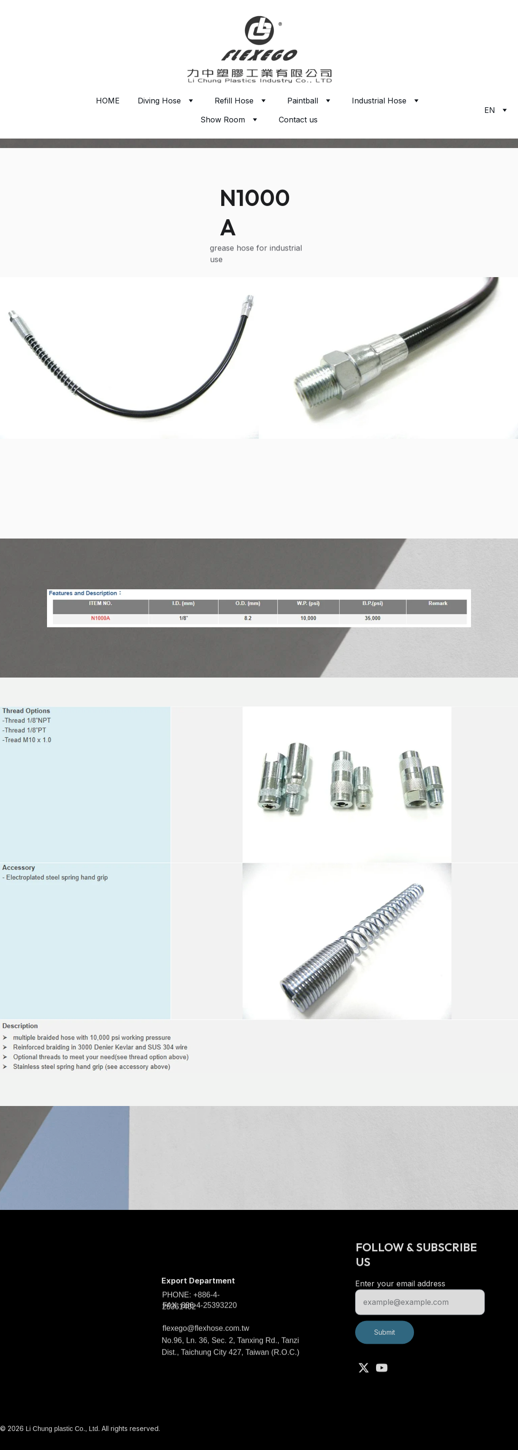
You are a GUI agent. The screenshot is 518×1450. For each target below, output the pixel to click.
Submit (384, 1340)
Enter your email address (400, 1291)
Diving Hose (159, 100)
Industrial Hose (379, 100)
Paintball (302, 100)
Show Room (222, 119)
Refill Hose (234, 100)
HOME (108, 100)
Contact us (298, 119)
